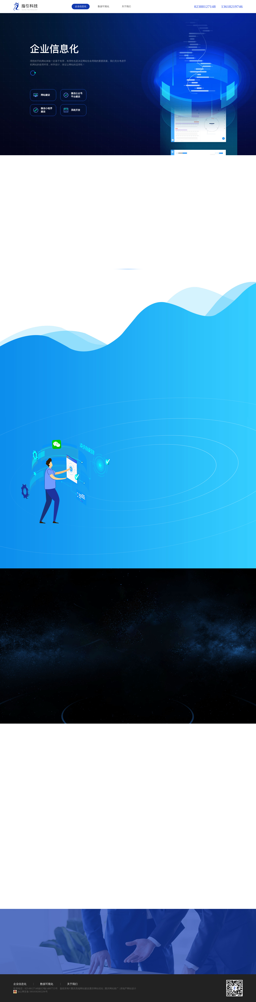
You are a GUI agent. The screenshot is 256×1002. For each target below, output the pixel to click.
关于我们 (126, 6)
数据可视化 (103, 6)
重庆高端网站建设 (80, 988)
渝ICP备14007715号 (48, 988)
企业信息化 (80, 6)
